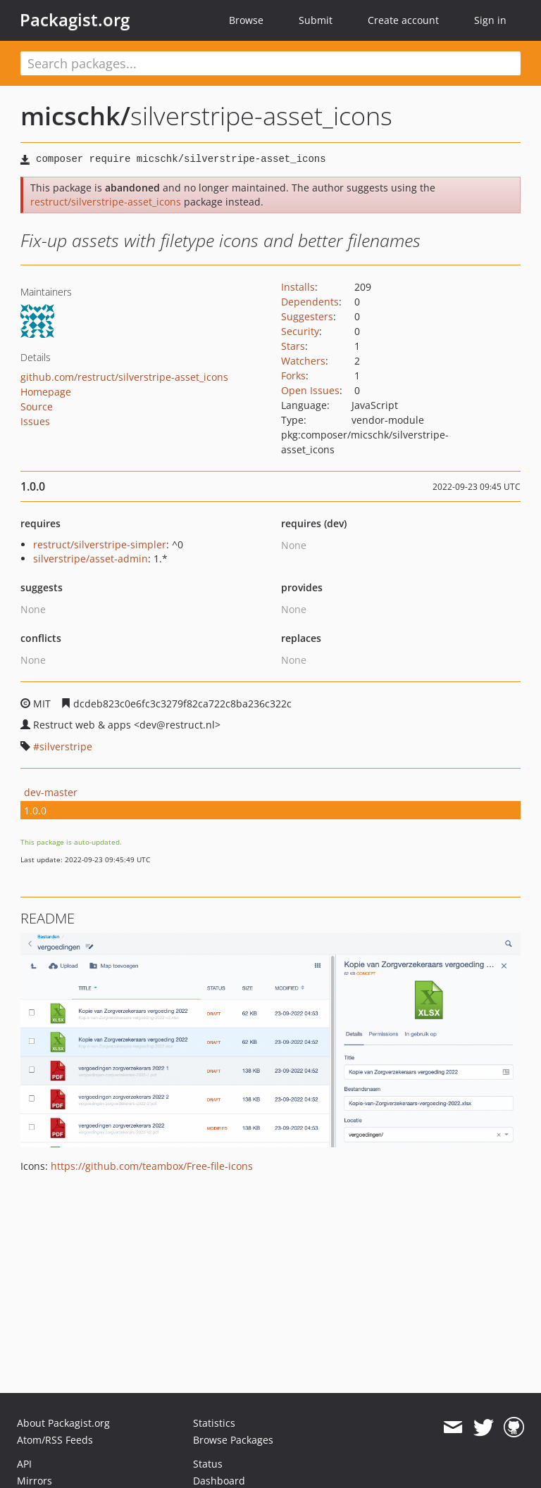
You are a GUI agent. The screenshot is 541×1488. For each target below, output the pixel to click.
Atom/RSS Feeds (55, 1439)
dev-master (50, 792)
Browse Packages (233, 1439)
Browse (246, 20)
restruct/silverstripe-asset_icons (105, 201)
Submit (315, 20)
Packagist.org (75, 19)
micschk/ (75, 116)
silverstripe (65, 746)
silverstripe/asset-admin (90, 558)
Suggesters (307, 316)
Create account (403, 20)
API (24, 1463)
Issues (35, 421)
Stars (293, 346)
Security (300, 331)
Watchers (303, 360)
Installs (298, 287)
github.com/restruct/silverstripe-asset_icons (124, 377)
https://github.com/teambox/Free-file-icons (152, 1166)
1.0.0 (35, 810)
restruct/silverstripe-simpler (99, 544)
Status (208, 1463)
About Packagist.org (63, 1423)
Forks (293, 375)
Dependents (310, 301)
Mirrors (34, 1480)
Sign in (490, 20)
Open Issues (310, 390)
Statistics (214, 1423)
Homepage (45, 391)
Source (36, 406)
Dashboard (219, 1480)
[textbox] (270, 63)
